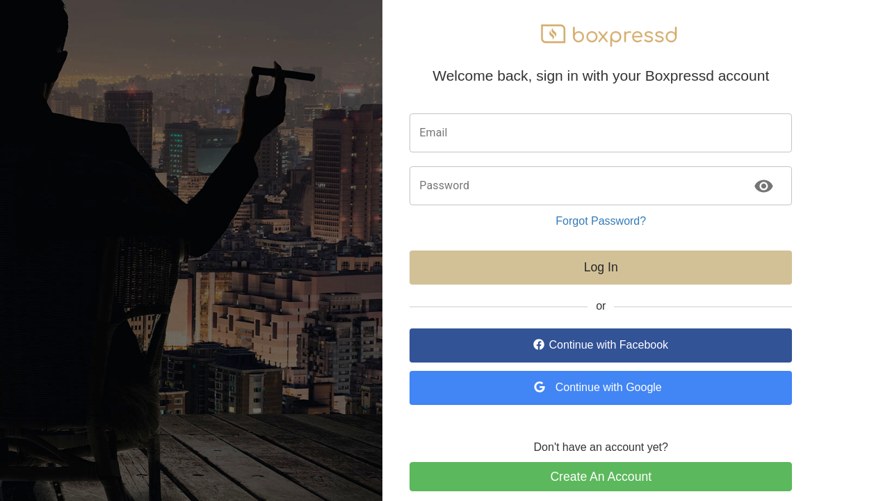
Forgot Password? (601, 221)
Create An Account (601, 477)
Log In (601, 267)
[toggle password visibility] (763, 186)
